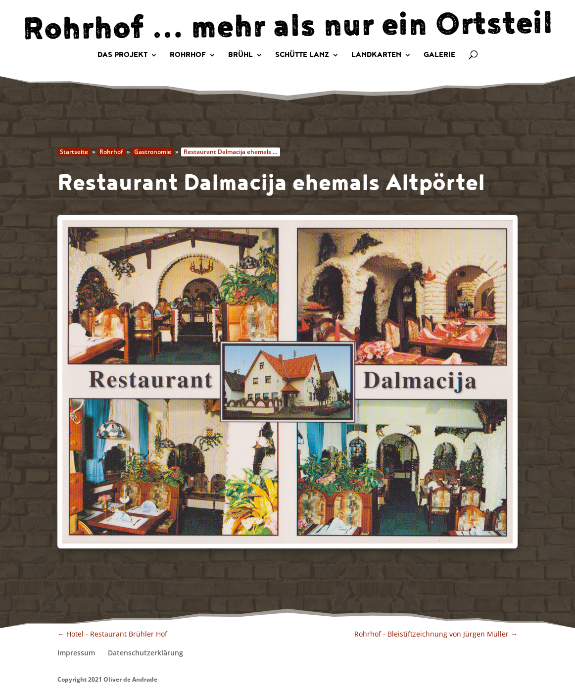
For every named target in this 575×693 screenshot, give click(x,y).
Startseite (74, 152)
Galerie (439, 55)
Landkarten (376, 55)
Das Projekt (122, 55)
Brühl (240, 55)
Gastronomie (152, 152)
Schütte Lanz (302, 55)
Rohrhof (188, 55)
